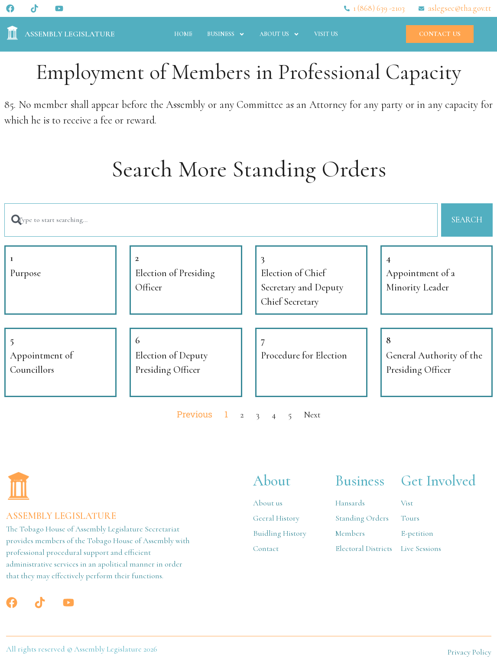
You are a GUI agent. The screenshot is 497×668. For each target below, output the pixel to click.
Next (312, 415)
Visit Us (326, 34)
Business (226, 34)
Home (183, 34)
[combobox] (221, 220)
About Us (279, 34)
